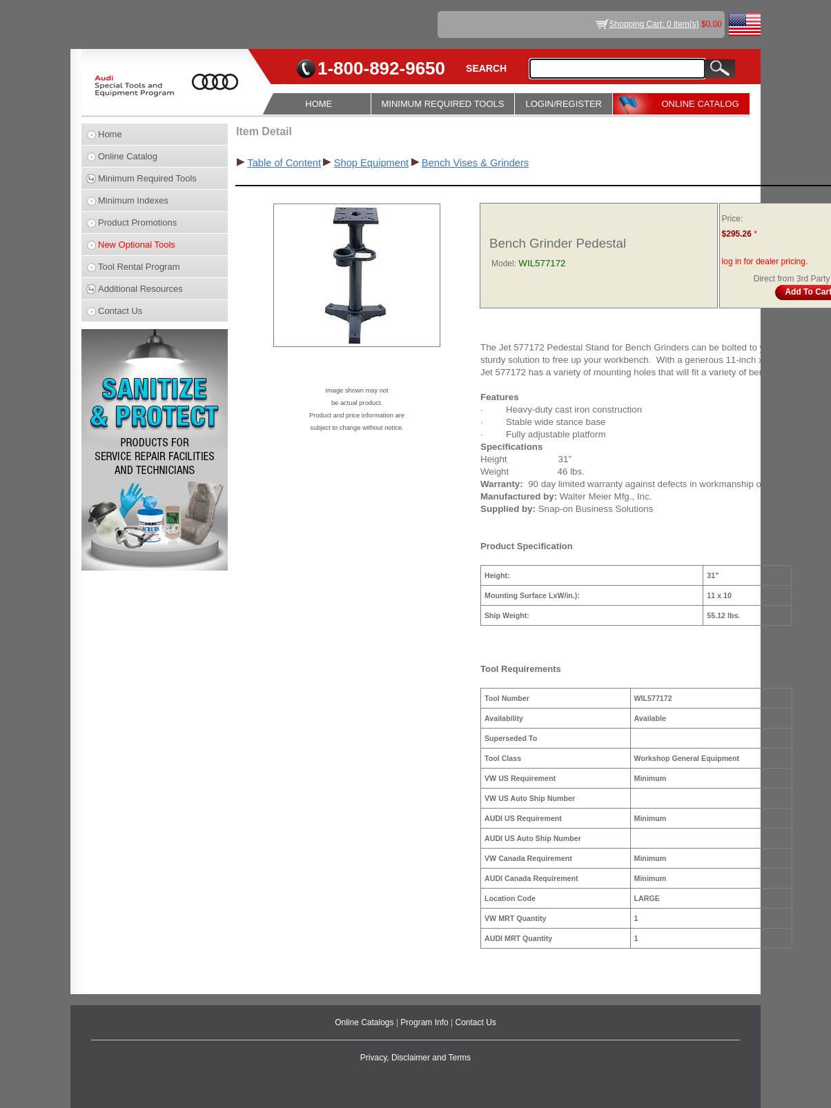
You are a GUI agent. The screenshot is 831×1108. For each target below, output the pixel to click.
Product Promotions (137, 222)
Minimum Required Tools (147, 178)
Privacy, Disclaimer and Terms (415, 1057)
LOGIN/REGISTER (563, 104)
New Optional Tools (136, 244)
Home (110, 134)
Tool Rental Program (139, 266)
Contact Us (120, 311)
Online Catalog (127, 156)
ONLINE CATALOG (700, 104)
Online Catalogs (365, 1022)
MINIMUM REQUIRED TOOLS (443, 104)
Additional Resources (140, 289)
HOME (318, 104)
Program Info (425, 1022)
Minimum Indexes (133, 200)
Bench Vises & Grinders (475, 162)
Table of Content (284, 162)
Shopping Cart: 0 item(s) (654, 24)
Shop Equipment (371, 162)
